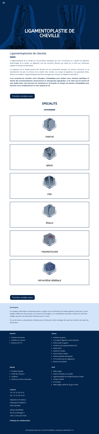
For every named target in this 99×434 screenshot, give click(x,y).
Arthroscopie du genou (60, 343)
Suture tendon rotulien (60, 354)
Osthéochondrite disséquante (63, 356)
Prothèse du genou (59, 337)
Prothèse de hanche (18, 337)
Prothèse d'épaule (17, 371)
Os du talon (57, 382)
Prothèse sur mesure (18, 340)
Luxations (14, 377)
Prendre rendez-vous (22, 96)
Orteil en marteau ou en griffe (63, 374)
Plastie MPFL (57, 348)
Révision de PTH (16, 343)
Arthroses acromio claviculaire (21, 379)
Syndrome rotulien (59, 351)
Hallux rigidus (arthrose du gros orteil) (65, 385)
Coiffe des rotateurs (18, 374)
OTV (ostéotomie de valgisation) (64, 359)
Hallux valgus (57, 371)
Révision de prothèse (60, 362)
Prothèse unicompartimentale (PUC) (65, 345)
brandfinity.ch (69, 430)
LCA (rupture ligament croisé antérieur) (66, 340)
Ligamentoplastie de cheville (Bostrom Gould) (68, 377)
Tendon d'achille (58, 379)
